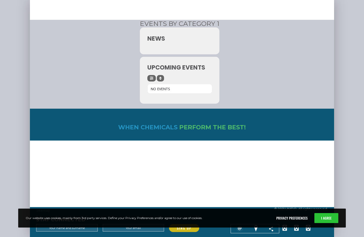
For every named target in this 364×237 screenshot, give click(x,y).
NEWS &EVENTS (231, 2)
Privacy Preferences (292, 218)
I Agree (326, 218)
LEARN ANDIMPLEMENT (172, 2)
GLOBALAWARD (283, 2)
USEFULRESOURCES (311, 2)
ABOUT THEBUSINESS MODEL (133, 2)
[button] (107, 11)
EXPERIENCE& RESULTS (204, 2)
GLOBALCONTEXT (257, 2)
